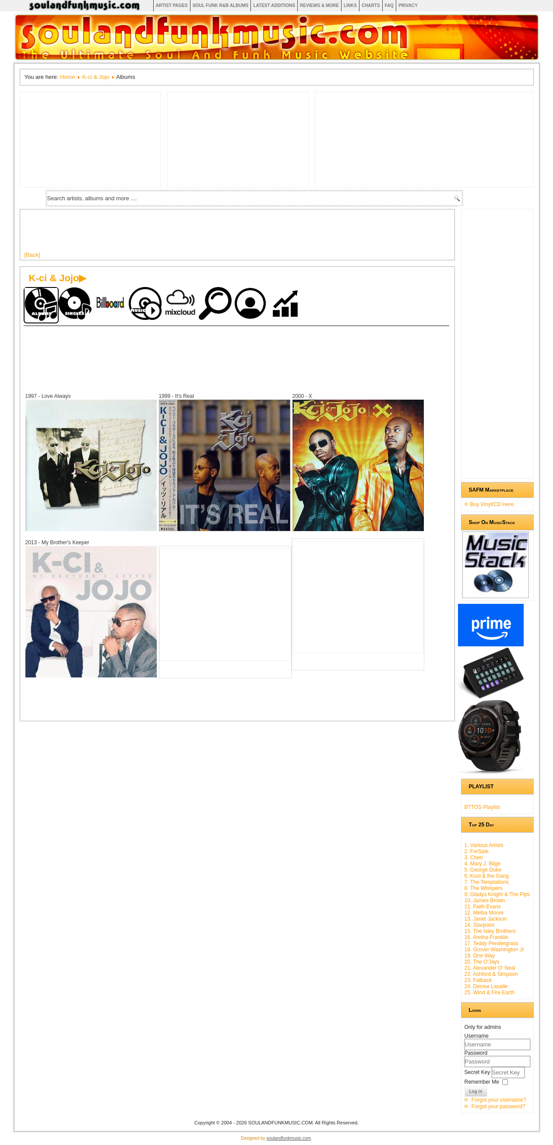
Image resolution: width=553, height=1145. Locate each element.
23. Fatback (478, 980)
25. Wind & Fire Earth (490, 992)
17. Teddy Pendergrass (491, 943)
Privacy (408, 5)
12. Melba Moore (484, 913)
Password (476, 1053)
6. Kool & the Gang (487, 876)
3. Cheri (474, 857)
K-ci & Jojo (95, 77)
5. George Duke (483, 870)
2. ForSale (477, 851)
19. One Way (480, 956)
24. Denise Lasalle (486, 986)
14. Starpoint (479, 925)
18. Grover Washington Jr (494, 949)
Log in (476, 1091)
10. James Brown (485, 900)
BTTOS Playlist (482, 807)
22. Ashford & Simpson (491, 974)
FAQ (389, 5)
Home (67, 77)
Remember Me (482, 1082)
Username (477, 1036)
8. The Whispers (484, 888)
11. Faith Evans (483, 907)
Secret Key (478, 1072)
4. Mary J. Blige (483, 864)
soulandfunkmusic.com (288, 1138)
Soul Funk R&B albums (221, 5)
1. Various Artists (484, 845)
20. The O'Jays (482, 962)
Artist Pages (172, 5)
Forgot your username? (499, 1100)
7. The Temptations (487, 882)
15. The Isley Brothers (490, 931)
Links (350, 5)
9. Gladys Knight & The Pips (497, 894)
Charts (371, 5)
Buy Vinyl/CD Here (492, 504)
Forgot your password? (498, 1106)
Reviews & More (319, 5)
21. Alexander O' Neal (490, 968)
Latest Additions (274, 5)
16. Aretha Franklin (487, 937)
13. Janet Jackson (486, 919)
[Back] (32, 255)
